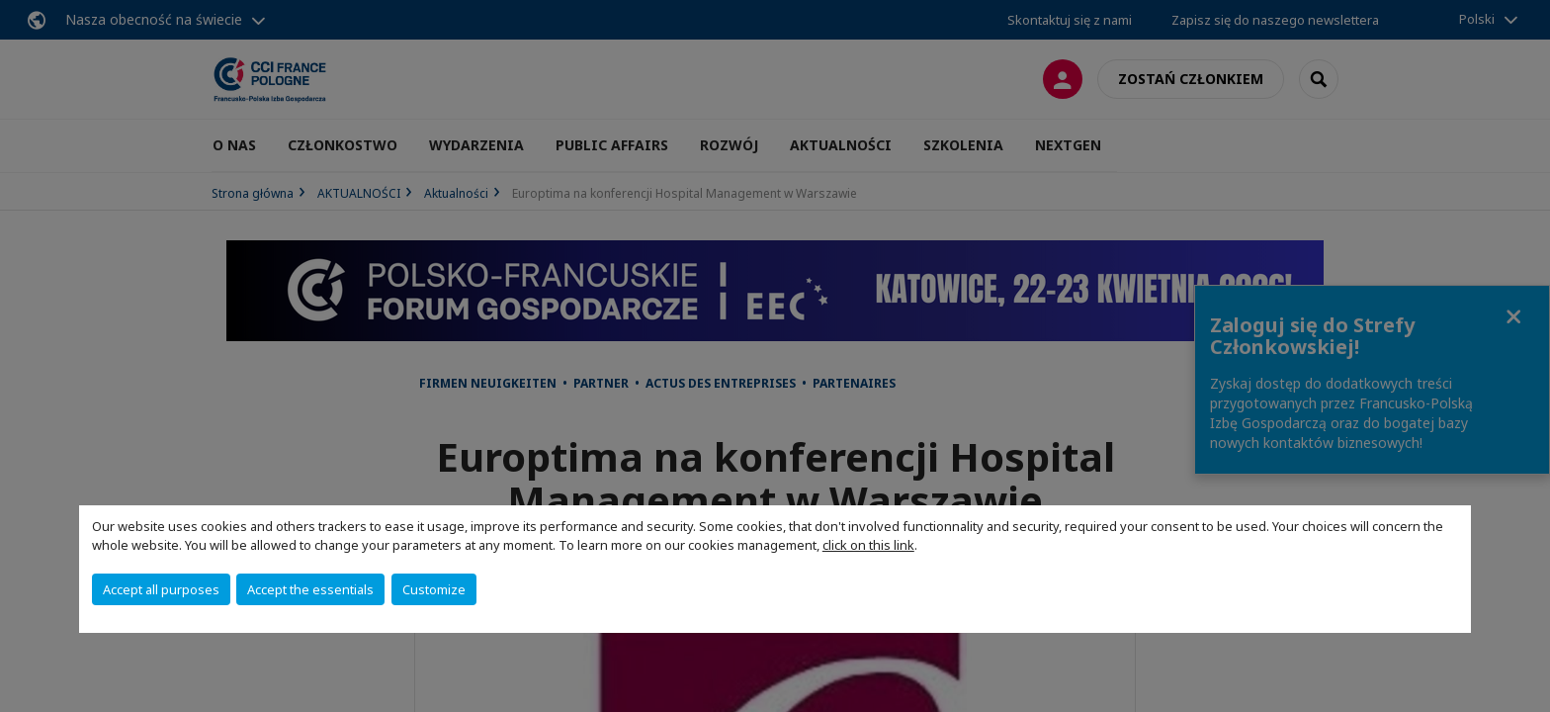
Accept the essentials (310, 589)
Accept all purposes (161, 589)
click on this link (868, 545)
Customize (434, 589)
